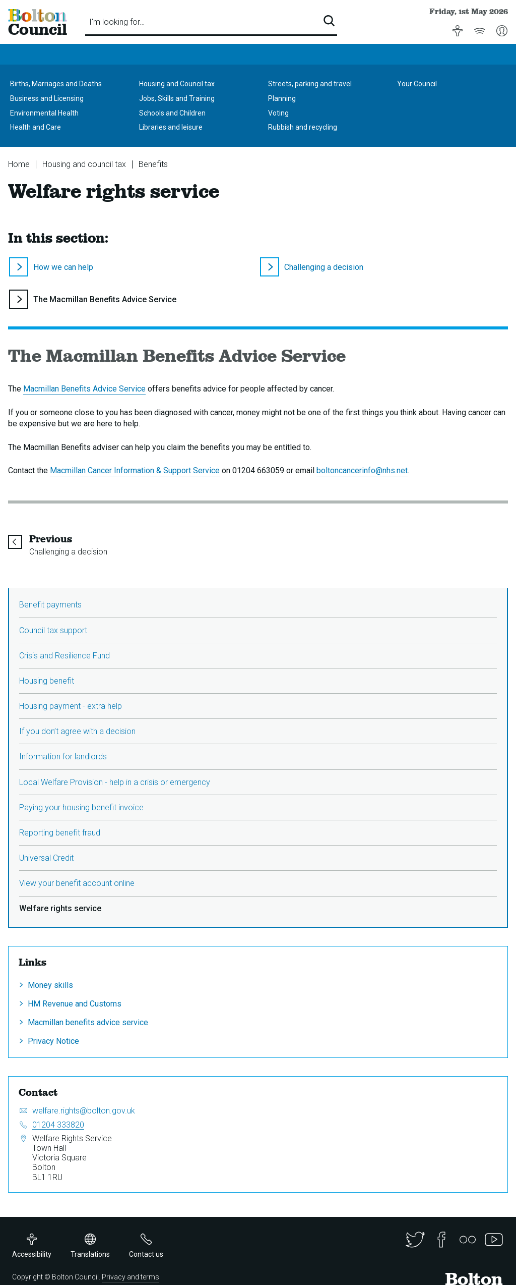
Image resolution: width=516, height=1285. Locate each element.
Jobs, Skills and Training (177, 98)
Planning (282, 98)
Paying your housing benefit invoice (81, 807)
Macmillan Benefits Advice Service (84, 389)
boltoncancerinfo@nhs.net (362, 470)
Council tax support (53, 630)
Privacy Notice (53, 1041)
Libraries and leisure (171, 127)
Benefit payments (50, 604)
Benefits (153, 164)
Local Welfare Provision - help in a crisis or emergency (114, 782)
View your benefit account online (77, 883)
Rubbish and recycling (302, 127)
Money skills (50, 985)
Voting (278, 113)
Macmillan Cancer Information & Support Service (135, 470)
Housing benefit (46, 681)
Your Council (417, 84)
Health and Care (35, 127)
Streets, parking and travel (310, 84)
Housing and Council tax (177, 84)
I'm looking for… (117, 22)
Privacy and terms (130, 1277)
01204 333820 (58, 1125)
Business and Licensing (47, 98)
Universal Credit (46, 858)
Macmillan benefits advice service (88, 1022)
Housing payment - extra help (70, 706)
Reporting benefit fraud (59, 832)
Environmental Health (44, 113)
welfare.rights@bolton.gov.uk (83, 1110)
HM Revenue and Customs (74, 1004)
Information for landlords (63, 756)
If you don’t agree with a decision (77, 731)
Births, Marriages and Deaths (56, 84)
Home (19, 164)
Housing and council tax (84, 164)
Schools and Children (172, 113)
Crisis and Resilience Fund (64, 655)
